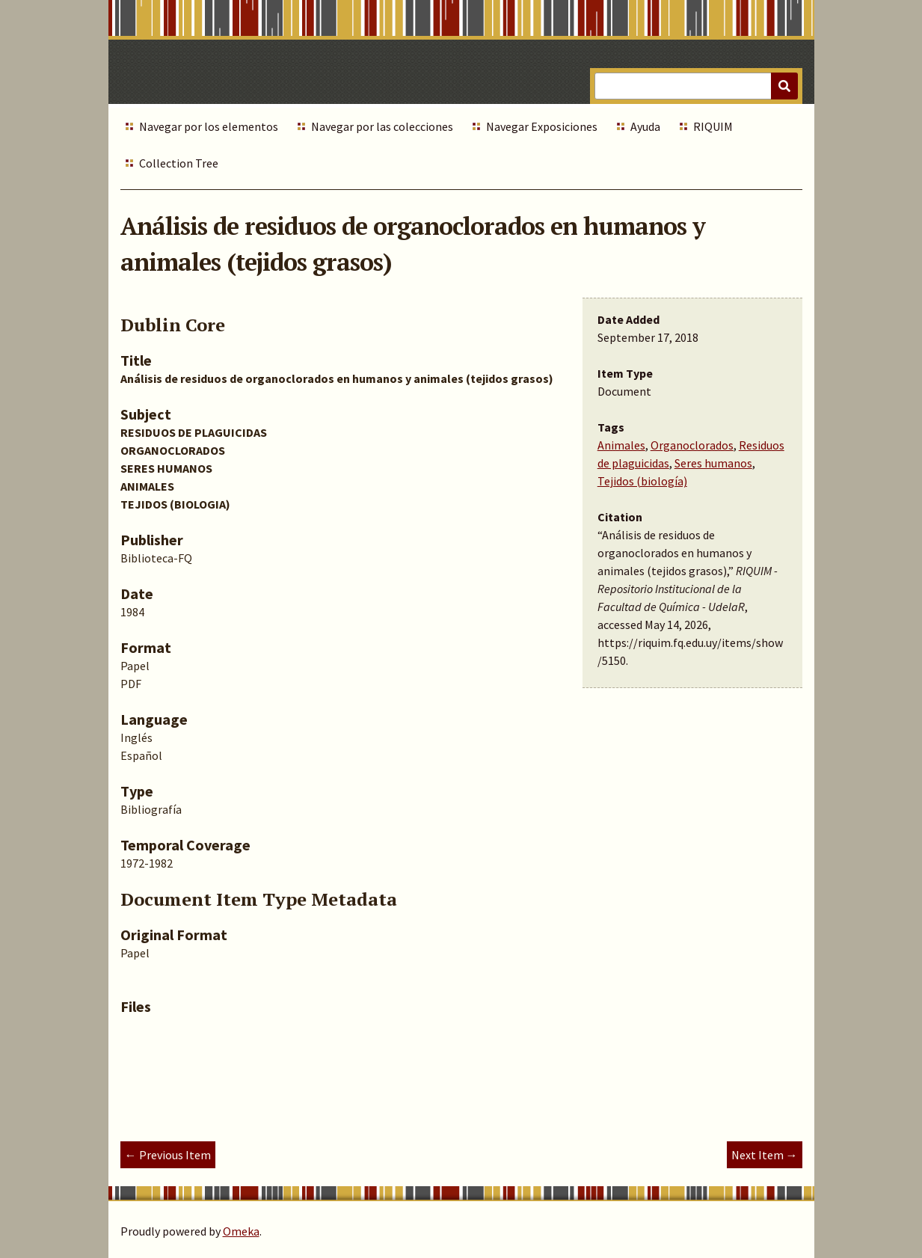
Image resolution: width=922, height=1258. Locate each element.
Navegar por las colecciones (382, 126)
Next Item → (764, 1154)
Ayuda (645, 126)
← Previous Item (168, 1154)
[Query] (695, 86)
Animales (621, 445)
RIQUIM (713, 126)
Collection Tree (178, 163)
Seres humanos (713, 462)
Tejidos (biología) (642, 480)
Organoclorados (692, 445)
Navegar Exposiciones (541, 126)
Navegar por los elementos (208, 126)
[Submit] (784, 86)
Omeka (241, 1231)
